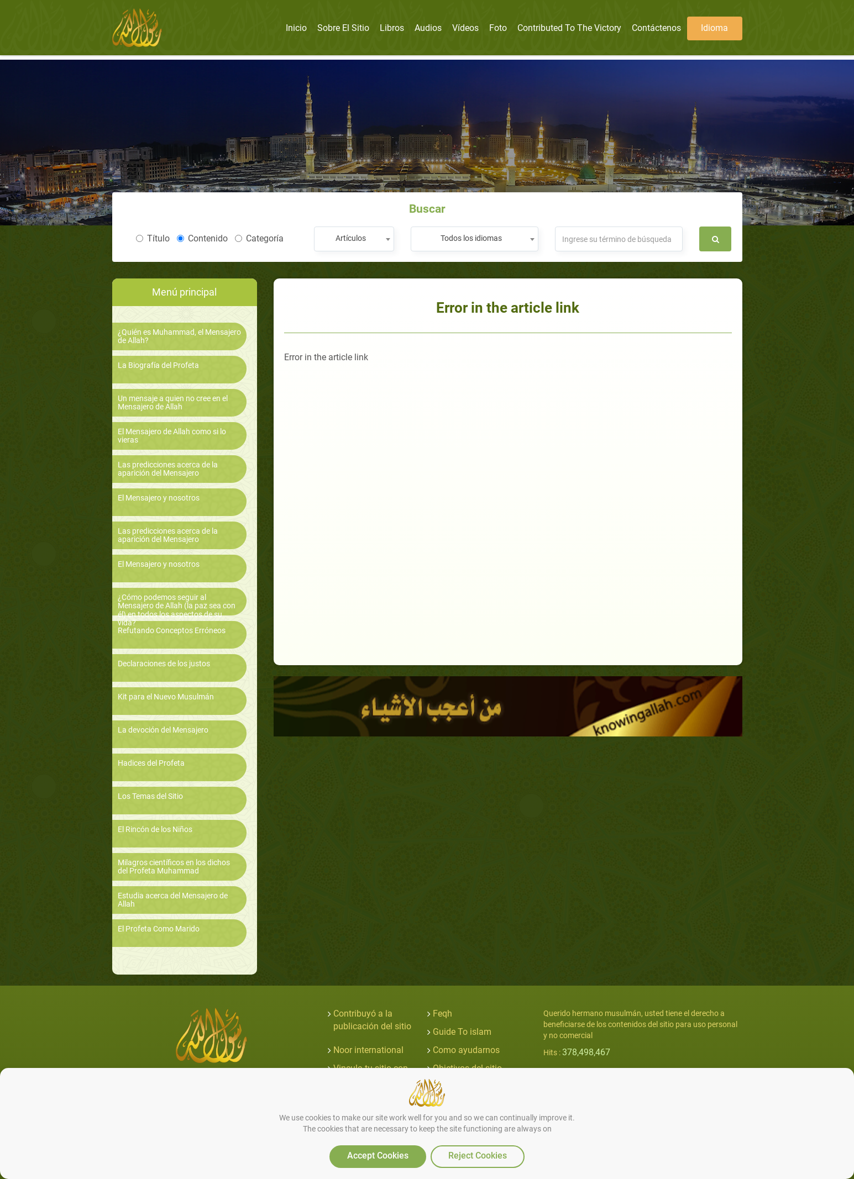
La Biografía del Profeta (158, 365)
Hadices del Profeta (151, 763)
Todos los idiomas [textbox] (471, 238)
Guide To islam (462, 1032)
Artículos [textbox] (351, 238)
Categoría (259, 238)
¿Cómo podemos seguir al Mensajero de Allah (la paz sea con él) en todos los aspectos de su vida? (176, 610)
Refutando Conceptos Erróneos (172, 631)
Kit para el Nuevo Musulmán (166, 697)
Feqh (442, 1013)
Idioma (714, 28)
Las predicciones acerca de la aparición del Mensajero (168, 469)
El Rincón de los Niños (155, 829)
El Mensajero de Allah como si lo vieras (172, 436)
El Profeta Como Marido (159, 929)
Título (153, 238)
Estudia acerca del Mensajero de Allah (173, 900)
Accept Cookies (377, 1155)
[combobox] (354, 239)
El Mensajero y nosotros (159, 498)
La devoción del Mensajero (163, 730)
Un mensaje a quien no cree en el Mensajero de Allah (173, 402)
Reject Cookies (477, 1155)
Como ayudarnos (466, 1050)
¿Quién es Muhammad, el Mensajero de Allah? (179, 336)
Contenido (202, 238)
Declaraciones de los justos (164, 664)
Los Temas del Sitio (150, 796)
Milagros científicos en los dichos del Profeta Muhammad (174, 867)
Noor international (368, 1050)
